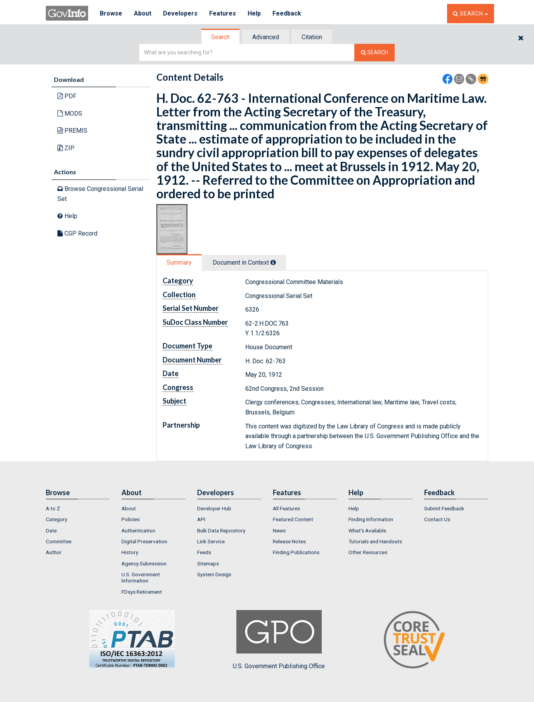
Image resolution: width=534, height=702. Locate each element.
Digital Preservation (144, 541)
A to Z (53, 508)
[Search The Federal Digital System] (374, 52)
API (201, 519)
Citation (312, 37)
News (279, 530)
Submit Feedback (444, 508)
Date (51, 530)
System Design (214, 574)
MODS (69, 113)
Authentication (138, 530)
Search (220, 37)
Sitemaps (208, 563)
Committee (58, 541)
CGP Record (77, 233)
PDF (66, 96)
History (129, 552)
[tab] (221, 37)
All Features (286, 508)
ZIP (66, 148)
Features (222, 13)
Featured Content (293, 519)
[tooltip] (273, 262)
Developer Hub (214, 508)
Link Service (211, 541)
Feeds (204, 552)
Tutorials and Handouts (375, 541)
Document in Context (244, 262)
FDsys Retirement (141, 592)
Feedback (286, 13)
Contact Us (437, 519)
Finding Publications (296, 552)
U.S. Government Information (140, 577)
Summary (179, 262)
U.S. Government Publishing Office (279, 640)
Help (254, 13)
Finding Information (370, 519)
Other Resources (367, 552)
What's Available (367, 530)
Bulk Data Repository (221, 530)
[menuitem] (78, 508)
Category (56, 519)
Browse (111, 13)
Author (54, 552)
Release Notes (289, 541)
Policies (130, 519)
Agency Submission (143, 563)
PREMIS (72, 130)
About (142, 13)
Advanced (265, 37)
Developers (180, 13)
